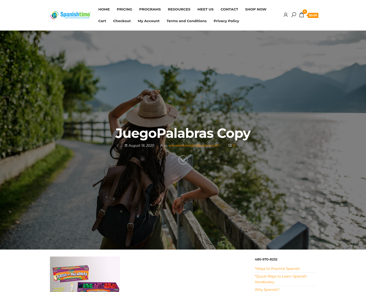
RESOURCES (179, 9)
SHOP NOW (255, 9)
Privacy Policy (226, 21)
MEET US (205, 9)
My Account (149, 21)
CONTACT (229, 9)
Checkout (122, 21)
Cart (102, 21)
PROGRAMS (150, 9)
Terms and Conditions (187, 21)
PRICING (124, 9)
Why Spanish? (267, 289)
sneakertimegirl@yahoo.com (195, 145)
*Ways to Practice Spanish (277, 268)
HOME (104, 9)
